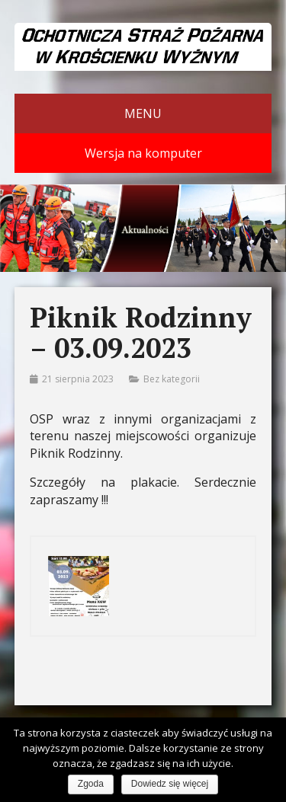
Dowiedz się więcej (169, 783)
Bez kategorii (171, 378)
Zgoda (91, 783)
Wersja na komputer (143, 153)
